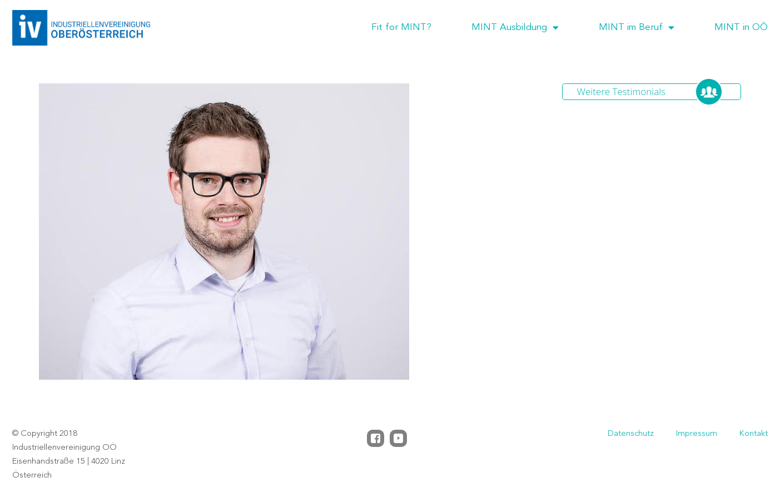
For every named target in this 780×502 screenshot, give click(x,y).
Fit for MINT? (401, 27)
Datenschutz (631, 434)
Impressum (696, 434)
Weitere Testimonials (621, 91)
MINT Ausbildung (515, 28)
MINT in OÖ (741, 27)
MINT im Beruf (636, 28)
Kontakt (753, 434)
